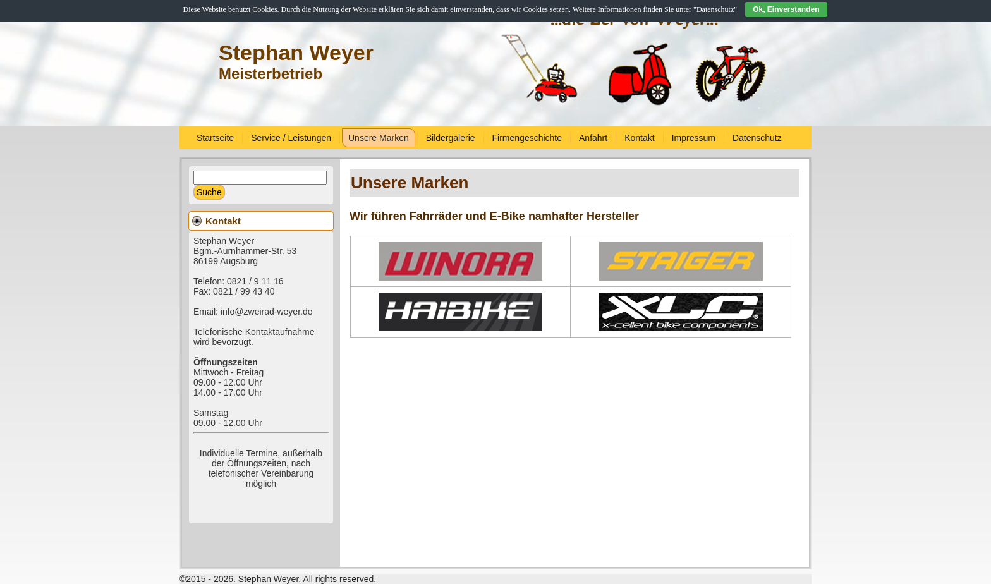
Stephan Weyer (296, 52)
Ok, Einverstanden (786, 9)
